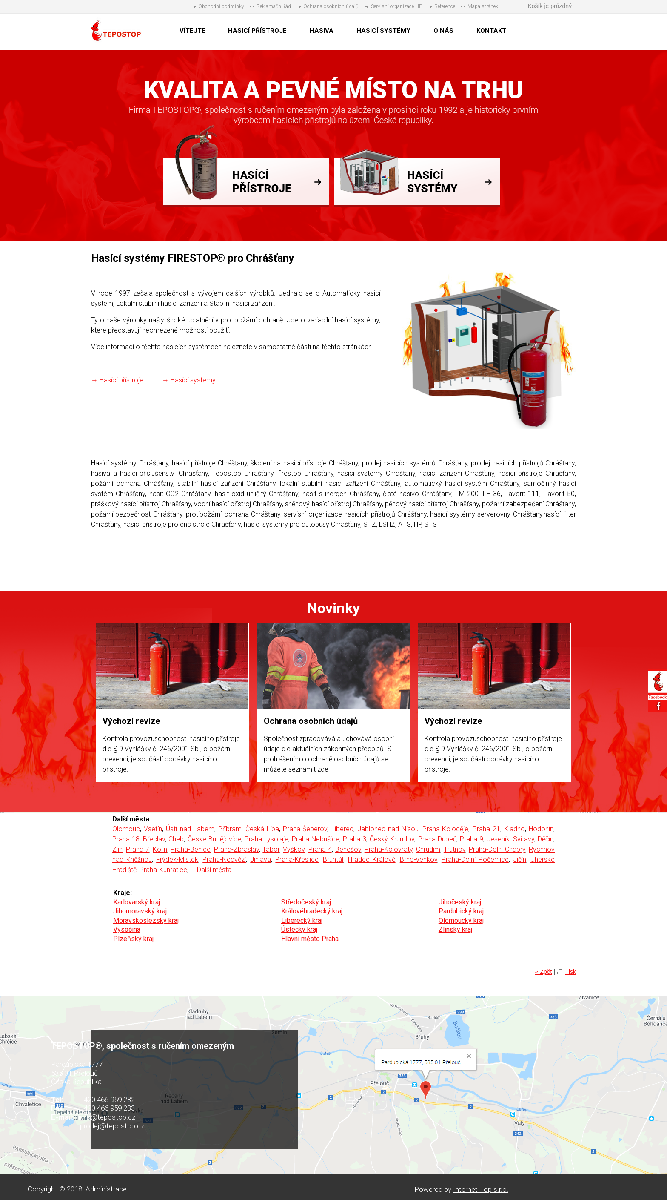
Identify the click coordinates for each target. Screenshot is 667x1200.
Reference (444, 6)
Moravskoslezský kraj (146, 920)
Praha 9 (471, 839)
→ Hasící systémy (189, 380)
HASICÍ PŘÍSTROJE (257, 30)
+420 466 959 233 (107, 1108)
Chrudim (428, 849)
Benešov (348, 849)
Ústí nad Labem (190, 829)
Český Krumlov (392, 839)
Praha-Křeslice (297, 860)
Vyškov (294, 849)
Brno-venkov (418, 860)
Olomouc (126, 829)
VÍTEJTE (192, 30)
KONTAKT (491, 30)
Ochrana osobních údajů (331, 6)
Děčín (545, 839)
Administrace (106, 1189)
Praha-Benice (191, 849)
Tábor (270, 849)
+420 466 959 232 (107, 1099)
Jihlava (260, 860)
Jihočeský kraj (460, 902)
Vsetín (153, 829)
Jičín (519, 860)
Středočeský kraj (306, 902)
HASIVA (322, 30)
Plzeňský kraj (133, 939)
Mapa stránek (482, 6)
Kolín (160, 849)
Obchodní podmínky (221, 6)
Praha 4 (320, 849)
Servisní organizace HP (396, 6)
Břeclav (154, 839)
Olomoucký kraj (461, 920)
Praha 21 (486, 829)
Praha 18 (126, 839)
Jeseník (498, 839)
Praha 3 (354, 839)
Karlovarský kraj (136, 902)
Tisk (570, 971)
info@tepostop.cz (107, 1117)
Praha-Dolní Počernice (475, 860)
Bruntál (333, 860)
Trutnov (454, 849)
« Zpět (543, 971)
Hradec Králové (372, 860)
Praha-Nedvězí (224, 860)
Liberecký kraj (301, 920)
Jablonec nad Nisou (388, 829)
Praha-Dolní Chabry (497, 849)
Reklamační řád (274, 6)
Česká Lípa (262, 829)
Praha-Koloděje (445, 829)
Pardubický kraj (461, 911)
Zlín (117, 849)
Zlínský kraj (455, 929)
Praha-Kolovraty (389, 849)
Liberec (342, 829)
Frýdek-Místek (177, 860)
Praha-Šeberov (305, 829)
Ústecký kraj (299, 929)
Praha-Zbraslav (236, 849)
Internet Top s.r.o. (480, 1189)
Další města (214, 870)
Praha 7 (137, 849)
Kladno (514, 829)
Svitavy (523, 839)
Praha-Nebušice (315, 839)
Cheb (176, 839)
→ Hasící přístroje (117, 380)
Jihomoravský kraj (140, 911)
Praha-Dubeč (437, 839)
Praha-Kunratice (163, 870)
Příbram (230, 829)
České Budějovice (214, 839)
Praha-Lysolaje (266, 839)
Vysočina (126, 929)
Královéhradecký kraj (311, 911)
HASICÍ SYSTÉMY (383, 30)
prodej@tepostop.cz (112, 1126)
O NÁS (443, 30)
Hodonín (541, 829)
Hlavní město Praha (310, 939)
